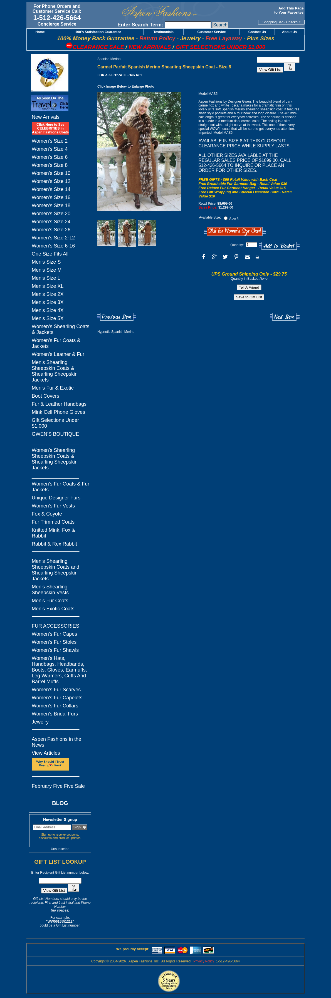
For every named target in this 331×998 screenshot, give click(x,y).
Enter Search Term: (140, 25)
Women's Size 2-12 (53, 238)
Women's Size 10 (51, 173)
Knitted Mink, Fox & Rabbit (53, 533)
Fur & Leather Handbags (59, 404)
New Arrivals (46, 117)
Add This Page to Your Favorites (289, 10)
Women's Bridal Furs (55, 714)
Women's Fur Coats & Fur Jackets (60, 486)
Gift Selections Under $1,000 (55, 423)
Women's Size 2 (50, 141)
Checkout (293, 22)
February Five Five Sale (58, 786)
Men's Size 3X (48, 302)
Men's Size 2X (48, 294)
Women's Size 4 (50, 149)
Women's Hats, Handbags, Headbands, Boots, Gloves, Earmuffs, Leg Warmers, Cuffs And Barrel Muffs (59, 669)
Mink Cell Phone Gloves (58, 412)
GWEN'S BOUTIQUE (55, 434)
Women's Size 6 (50, 157)
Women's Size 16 (51, 197)
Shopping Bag (273, 22)
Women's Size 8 (50, 165)
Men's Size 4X (48, 310)
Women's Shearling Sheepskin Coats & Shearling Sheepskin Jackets (55, 458)
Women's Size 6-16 (53, 246)
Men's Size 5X (48, 318)
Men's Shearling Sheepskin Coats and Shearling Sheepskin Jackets (55, 569)
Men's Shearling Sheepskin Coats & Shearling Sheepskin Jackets (55, 371)
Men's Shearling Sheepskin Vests (50, 589)
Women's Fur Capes (54, 634)
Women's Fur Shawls (55, 650)
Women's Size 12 (51, 181)
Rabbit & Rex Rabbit (54, 544)
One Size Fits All (50, 254)
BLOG (60, 803)
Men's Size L (46, 278)
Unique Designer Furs (56, 498)
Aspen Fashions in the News (56, 742)
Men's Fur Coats (50, 600)
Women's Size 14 (51, 189)
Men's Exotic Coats (53, 608)
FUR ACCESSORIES (55, 626)
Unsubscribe (60, 849)
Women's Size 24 (51, 221)
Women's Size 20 (51, 213)
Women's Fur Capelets (57, 697)
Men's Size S (46, 262)
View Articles (46, 753)
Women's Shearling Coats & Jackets (60, 329)
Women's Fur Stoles (54, 642)
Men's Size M (46, 270)
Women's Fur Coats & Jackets (56, 343)
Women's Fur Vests (53, 506)
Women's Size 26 (51, 229)
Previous (116, 316)
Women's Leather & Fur (58, 354)
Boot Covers (45, 396)
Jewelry (40, 722)
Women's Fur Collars (55, 706)
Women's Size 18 (51, 205)
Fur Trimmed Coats (53, 522)
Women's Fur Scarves (56, 689)
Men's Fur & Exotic (52, 388)
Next (285, 316)
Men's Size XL (48, 286)
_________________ (55, 442)
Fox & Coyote (47, 514)
